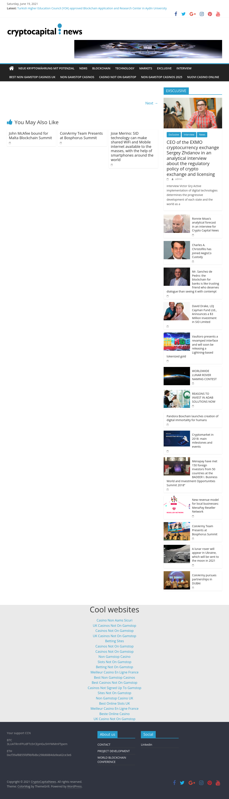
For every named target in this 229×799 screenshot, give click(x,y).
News (83, 68)
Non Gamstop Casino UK (114, 698)
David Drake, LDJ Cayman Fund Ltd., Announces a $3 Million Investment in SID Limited (204, 314)
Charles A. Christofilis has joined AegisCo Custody (202, 251)
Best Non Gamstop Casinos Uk (32, 77)
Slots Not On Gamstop (114, 662)
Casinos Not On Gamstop (114, 630)
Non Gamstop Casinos (77, 77)
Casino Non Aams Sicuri (114, 620)
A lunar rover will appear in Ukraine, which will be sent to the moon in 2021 (205, 555)
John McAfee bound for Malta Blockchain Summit (30, 135)
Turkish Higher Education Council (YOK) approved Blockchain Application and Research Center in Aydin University (92, 8)
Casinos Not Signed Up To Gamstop (114, 688)
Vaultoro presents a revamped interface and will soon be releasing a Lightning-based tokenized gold (192, 346)
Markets (145, 68)
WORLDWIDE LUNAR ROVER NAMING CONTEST (204, 375)
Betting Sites (114, 641)
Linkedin (146, 744)
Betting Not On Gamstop (114, 667)
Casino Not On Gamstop (117, 77)
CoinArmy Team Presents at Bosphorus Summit (81, 135)
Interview (183, 68)
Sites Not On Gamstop (114, 693)
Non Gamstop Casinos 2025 (161, 77)
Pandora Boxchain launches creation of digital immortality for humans (192, 418)
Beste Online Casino (114, 714)
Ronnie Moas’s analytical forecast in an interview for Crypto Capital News (205, 224)
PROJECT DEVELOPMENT (113, 751)
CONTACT (103, 744)
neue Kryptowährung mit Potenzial (46, 68)
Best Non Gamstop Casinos (114, 677)
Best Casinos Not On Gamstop (114, 682)
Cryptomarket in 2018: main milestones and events (203, 440)
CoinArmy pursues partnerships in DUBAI (204, 579)
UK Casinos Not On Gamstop (114, 625)
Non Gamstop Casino (114, 656)
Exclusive (164, 68)
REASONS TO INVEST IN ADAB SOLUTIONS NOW (203, 397)
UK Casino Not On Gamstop (114, 719)
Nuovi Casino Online (203, 77)
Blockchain (101, 68)
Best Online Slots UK (114, 703)
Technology (124, 68)
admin (179, 179)
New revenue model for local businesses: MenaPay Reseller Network (205, 506)
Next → (151, 103)
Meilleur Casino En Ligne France (114, 672)
